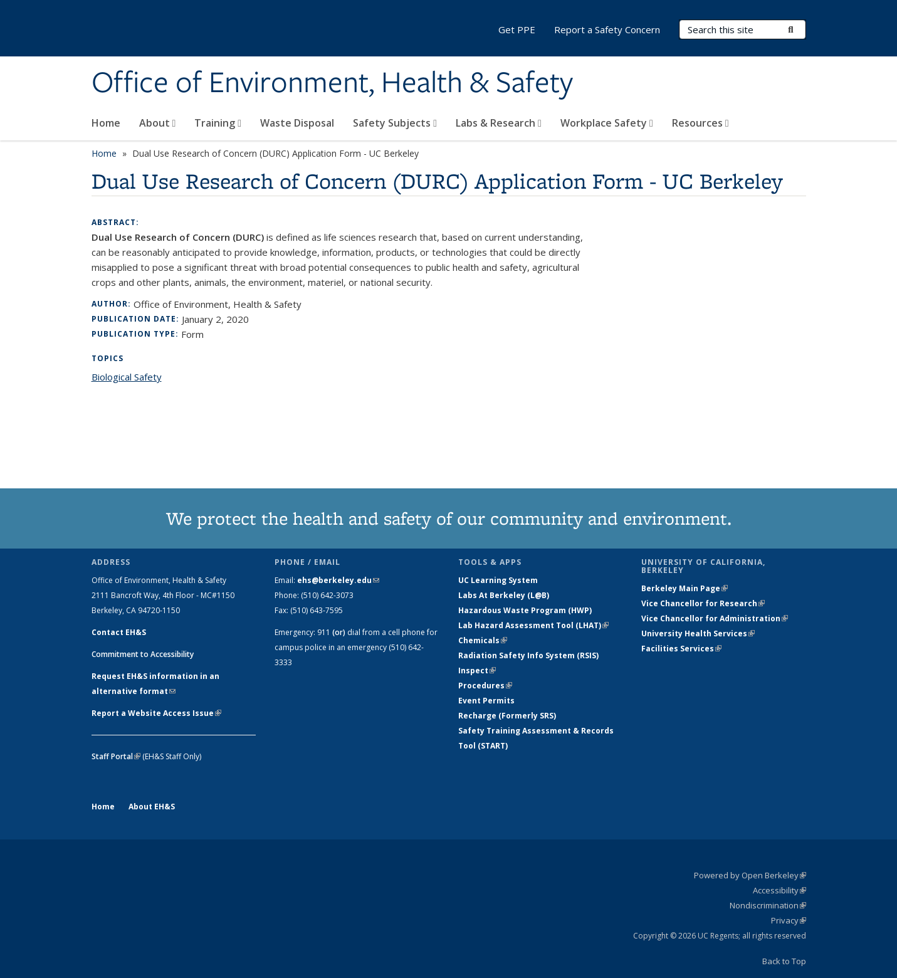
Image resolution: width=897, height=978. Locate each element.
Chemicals (482, 640)
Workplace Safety (606, 123)
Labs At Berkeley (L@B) (503, 595)
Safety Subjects (395, 123)
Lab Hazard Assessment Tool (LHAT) (533, 625)
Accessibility (779, 890)
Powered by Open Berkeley (750, 875)
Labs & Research (499, 123)
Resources (700, 123)
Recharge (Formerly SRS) (507, 715)
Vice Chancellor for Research (703, 603)
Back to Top (784, 961)
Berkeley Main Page (684, 588)
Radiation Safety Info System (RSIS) (528, 655)
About (157, 123)
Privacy (788, 920)
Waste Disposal (297, 123)
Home (106, 123)
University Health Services (698, 633)
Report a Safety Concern (607, 29)
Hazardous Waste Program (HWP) (525, 610)
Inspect (477, 670)
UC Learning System (498, 580)
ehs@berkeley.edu (338, 580)
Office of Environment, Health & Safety (332, 83)
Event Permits (486, 700)
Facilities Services (681, 648)
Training (217, 123)
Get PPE (516, 29)
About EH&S (152, 806)
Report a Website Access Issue (156, 713)
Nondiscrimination (768, 905)
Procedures (485, 685)
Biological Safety (127, 377)
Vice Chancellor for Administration (714, 618)
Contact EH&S (119, 632)
